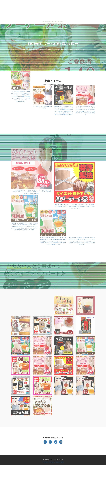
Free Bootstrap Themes (48, 462)
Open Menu (2, 26)
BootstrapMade (59, 462)
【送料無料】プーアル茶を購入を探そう (53, 43)
